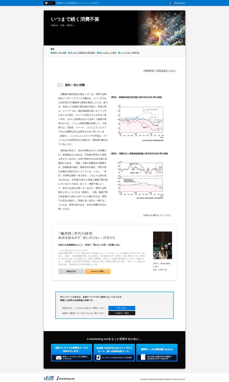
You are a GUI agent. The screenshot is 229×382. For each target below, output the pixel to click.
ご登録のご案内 (121, 313)
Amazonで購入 (97, 271)
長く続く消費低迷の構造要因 (82, 53)
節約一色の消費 (59, 53)
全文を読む (121, 308)
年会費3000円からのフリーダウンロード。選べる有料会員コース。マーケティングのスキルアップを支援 (114, 352)
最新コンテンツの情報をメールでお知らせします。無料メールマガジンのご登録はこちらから (71, 352)
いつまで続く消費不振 (129, 53)
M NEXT (49, 3)
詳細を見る (71, 271)
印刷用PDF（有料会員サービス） (160, 70)
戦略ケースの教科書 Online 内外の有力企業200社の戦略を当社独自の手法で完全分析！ (156, 352)
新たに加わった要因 (107, 53)
